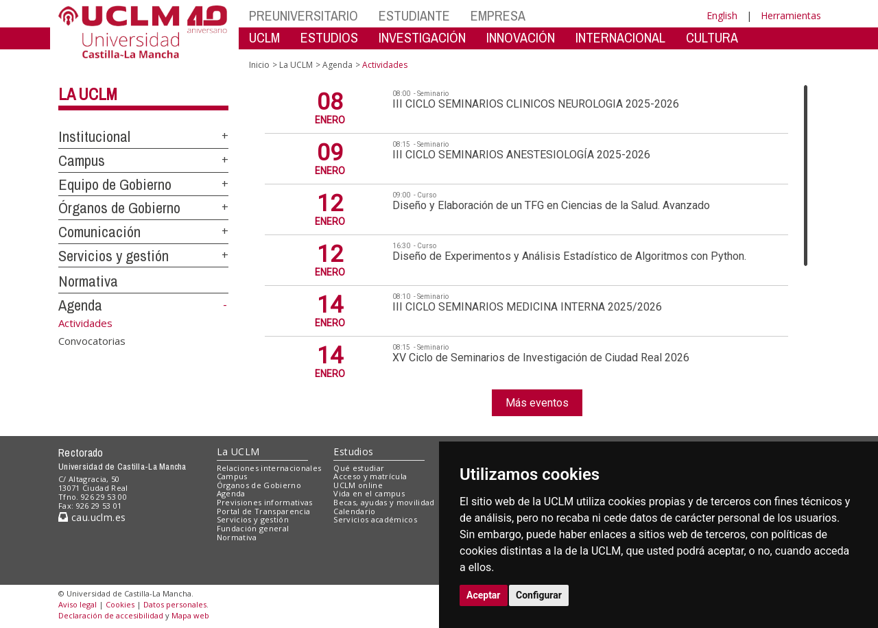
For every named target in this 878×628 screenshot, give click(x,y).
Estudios (353, 451)
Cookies (120, 604)
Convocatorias (92, 341)
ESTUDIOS (329, 37)
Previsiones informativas (265, 502)
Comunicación (99, 231)
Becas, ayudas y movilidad (383, 502)
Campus (81, 160)
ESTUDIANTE (414, 15)
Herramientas (791, 15)
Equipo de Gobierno (114, 184)
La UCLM (87, 94)
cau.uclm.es (92, 517)
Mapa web (190, 615)
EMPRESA (498, 15)
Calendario (354, 511)
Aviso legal (77, 604)
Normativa (88, 281)
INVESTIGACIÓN (422, 37)
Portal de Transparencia (264, 511)
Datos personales (174, 604)
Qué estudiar (358, 468)
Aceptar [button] (483, 595)
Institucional (94, 136)
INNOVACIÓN (520, 37)
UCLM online (358, 485)
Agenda (80, 305)
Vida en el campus (369, 493)
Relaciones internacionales (269, 468)
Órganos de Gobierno (119, 207)
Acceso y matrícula (370, 476)
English (722, 15)
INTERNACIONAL (620, 37)
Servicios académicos (375, 519)
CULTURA (712, 37)
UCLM (264, 37)
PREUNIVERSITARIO (303, 15)
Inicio (259, 65)
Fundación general (253, 528)
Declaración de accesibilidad (110, 615)
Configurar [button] (539, 595)
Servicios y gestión (113, 255)
